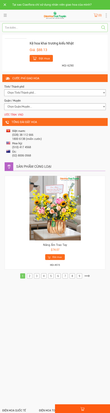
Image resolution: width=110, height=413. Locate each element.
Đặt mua (41, 58)
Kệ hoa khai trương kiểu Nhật (52, 43)
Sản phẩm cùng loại (33, 166)
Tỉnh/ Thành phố (14, 86)
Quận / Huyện (12, 100)
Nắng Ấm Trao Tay (55, 245)
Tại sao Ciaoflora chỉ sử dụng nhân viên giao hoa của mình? (52, 4)
